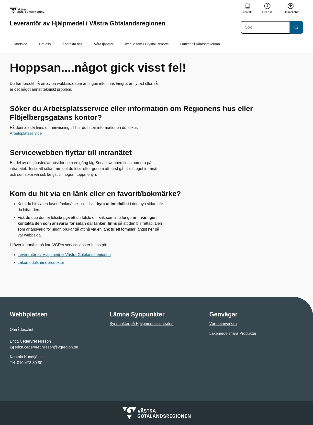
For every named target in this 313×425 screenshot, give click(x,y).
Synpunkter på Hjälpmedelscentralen (141, 324)
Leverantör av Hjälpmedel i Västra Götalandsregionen (64, 255)
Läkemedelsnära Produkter (232, 333)
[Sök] (265, 27)
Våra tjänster (103, 44)
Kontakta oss (72, 44)
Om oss (45, 44)
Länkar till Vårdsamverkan (200, 44)
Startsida (20, 44)
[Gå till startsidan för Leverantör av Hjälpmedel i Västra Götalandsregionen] (87, 17)
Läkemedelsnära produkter (41, 262)
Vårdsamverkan (223, 324)
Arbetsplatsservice (26, 133)
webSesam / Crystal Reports (146, 44)
